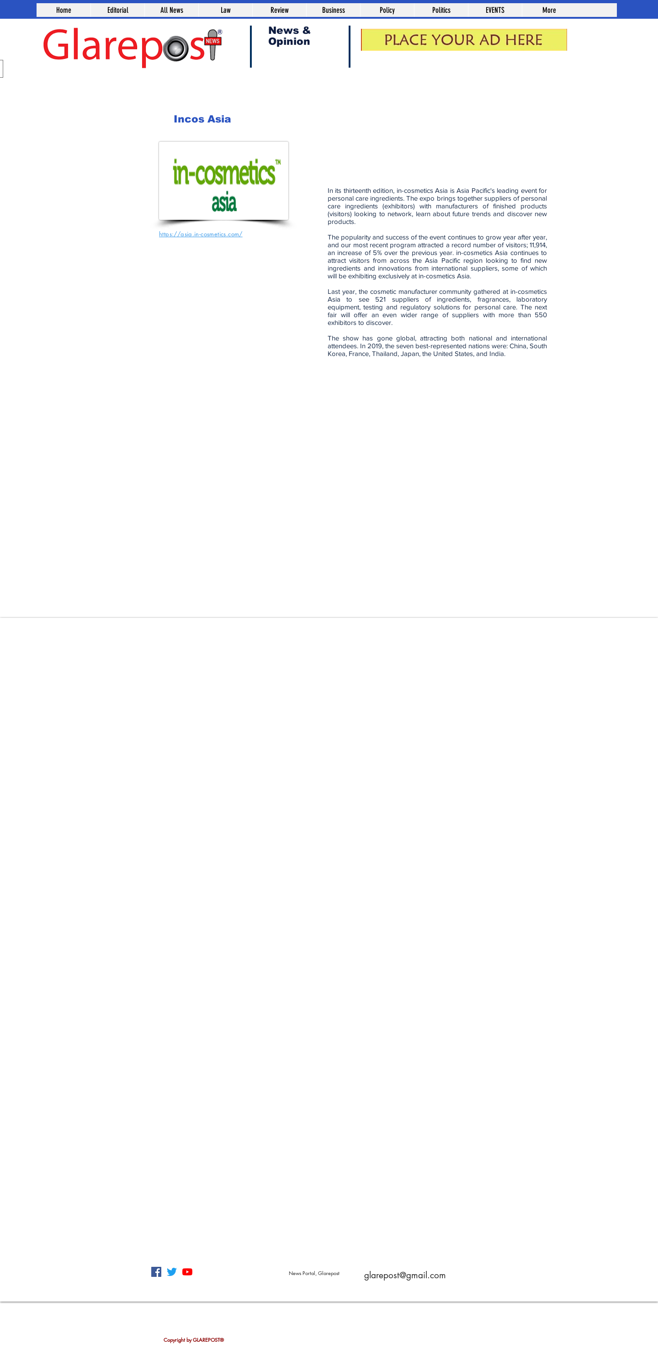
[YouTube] (187, 1272)
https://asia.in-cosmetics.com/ (201, 234)
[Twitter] (172, 1272)
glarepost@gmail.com (405, 1275)
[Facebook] (156, 1272)
